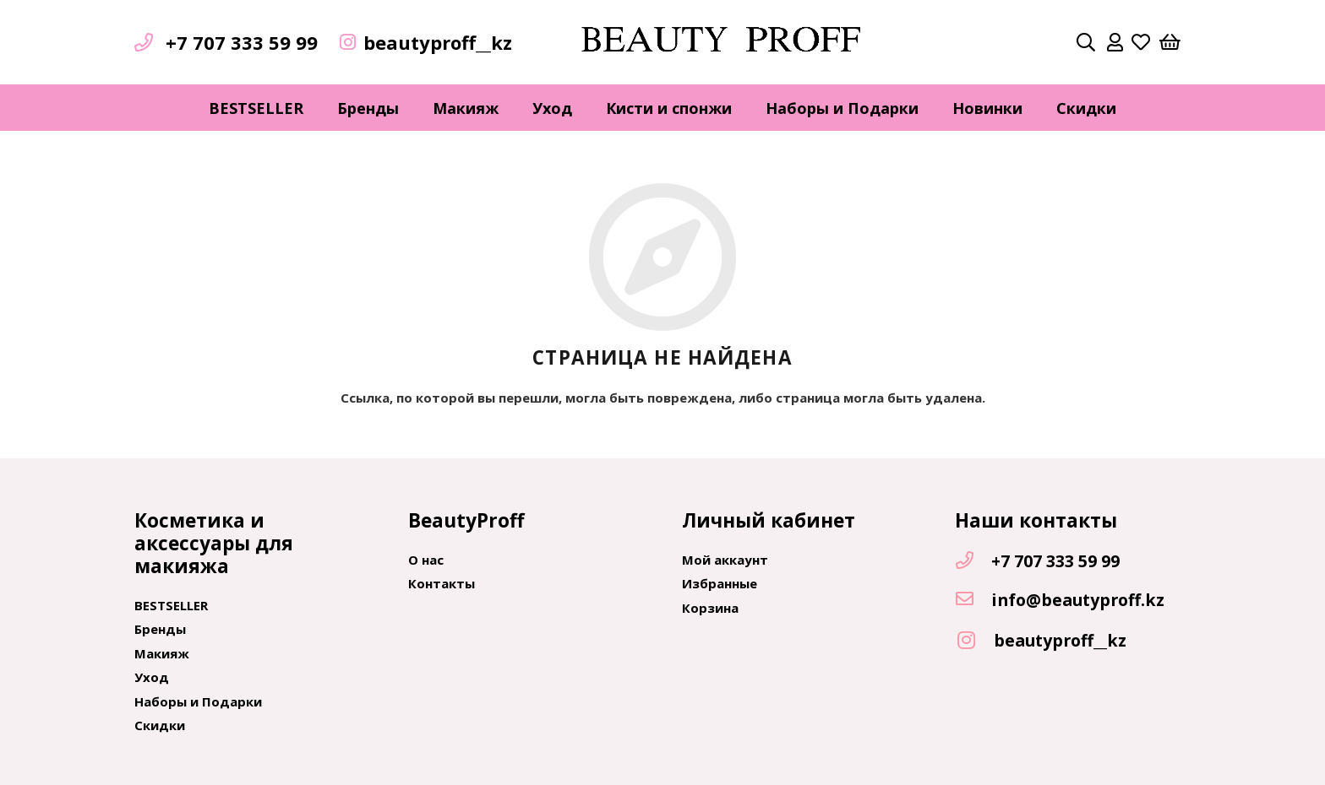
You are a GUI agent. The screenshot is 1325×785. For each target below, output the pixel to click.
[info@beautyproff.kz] (972, 600)
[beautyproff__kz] (974, 641)
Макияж (161, 653)
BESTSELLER (171, 605)
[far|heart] (1140, 42)
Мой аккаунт (725, 559)
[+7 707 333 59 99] (972, 561)
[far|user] (1115, 42)
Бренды (160, 628)
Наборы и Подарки (198, 701)
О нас (426, 559)
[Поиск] (1086, 42)
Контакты (441, 583)
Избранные (719, 583)
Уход (151, 677)
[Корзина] (1170, 42)
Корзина (710, 607)
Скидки (159, 725)
